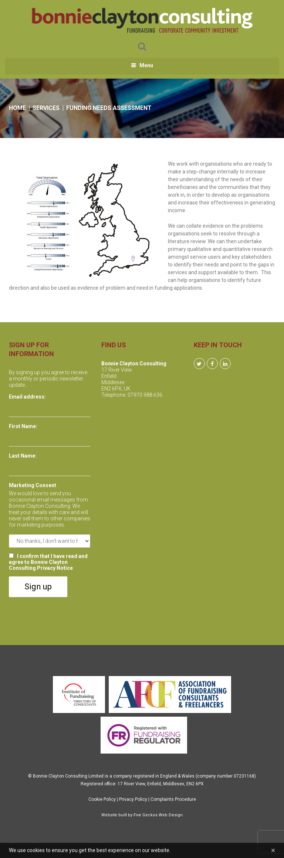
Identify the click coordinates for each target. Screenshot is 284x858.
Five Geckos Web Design (158, 815)
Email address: (27, 397)
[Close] (273, 850)
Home (17, 107)
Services (46, 107)
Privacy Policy (133, 799)
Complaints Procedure (173, 799)
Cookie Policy (102, 799)
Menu (146, 65)
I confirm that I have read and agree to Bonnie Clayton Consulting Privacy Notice (48, 562)
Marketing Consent (32, 485)
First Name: (23, 426)
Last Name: (23, 456)
